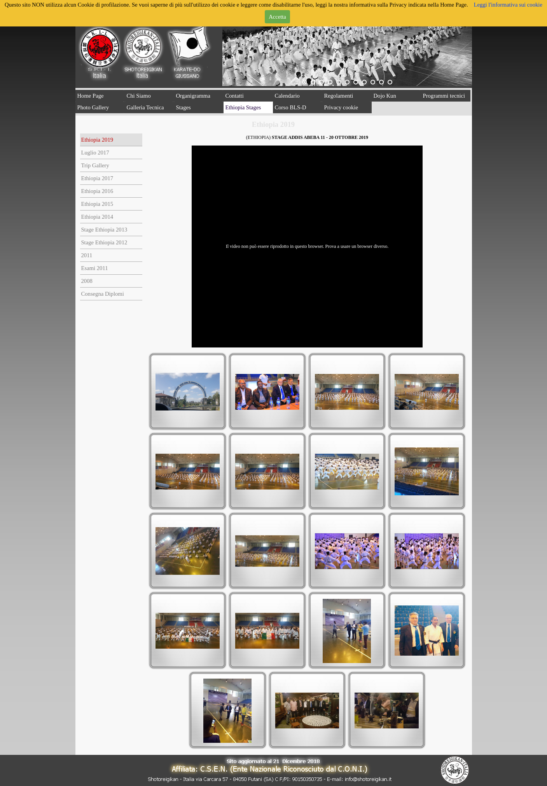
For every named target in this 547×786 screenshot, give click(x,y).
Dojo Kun (385, 96)
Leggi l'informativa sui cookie (508, 5)
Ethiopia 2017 (97, 178)
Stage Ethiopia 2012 (104, 242)
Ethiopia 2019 (97, 140)
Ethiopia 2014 (97, 217)
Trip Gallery (95, 165)
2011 (86, 255)
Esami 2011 (94, 268)
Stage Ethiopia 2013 (104, 229)
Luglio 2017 (95, 152)
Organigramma (193, 96)
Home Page (90, 96)
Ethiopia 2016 (97, 191)
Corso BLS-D (290, 107)
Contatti (234, 96)
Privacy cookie (341, 107)
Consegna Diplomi (102, 294)
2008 (86, 281)
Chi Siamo (139, 96)
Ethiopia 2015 (97, 204)
